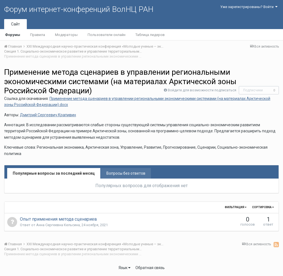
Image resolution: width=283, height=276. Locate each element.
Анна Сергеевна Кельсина (58, 225)
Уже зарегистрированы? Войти (248, 7)
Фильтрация (236, 207)
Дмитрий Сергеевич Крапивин (48, 115)
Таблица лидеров (150, 35)
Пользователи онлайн (106, 35)
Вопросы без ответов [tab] (125, 173)
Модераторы (66, 35)
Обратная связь (150, 267)
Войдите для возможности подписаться (202, 90)
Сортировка (263, 207)
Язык (124, 267)
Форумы (12, 35)
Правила (37, 35)
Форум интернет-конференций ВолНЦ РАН (78, 9)
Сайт (15, 24)
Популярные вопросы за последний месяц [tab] (54, 173)
